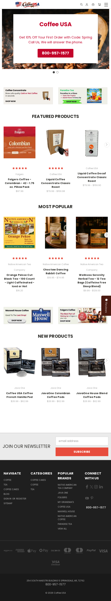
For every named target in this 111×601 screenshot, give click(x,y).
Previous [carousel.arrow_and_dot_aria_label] (4, 145)
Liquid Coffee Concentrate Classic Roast (55, 183)
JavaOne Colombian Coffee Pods (55, 395)
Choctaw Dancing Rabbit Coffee (55, 271)
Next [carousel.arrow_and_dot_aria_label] (107, 145)
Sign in (8, 498)
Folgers (62, 497)
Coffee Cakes (11, 489)
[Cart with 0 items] (99, 4)
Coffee (7, 479)
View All (62, 528)
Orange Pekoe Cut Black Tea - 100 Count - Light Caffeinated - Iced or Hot (19, 280)
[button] (55, 53)
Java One (63, 492)
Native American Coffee (67, 518)
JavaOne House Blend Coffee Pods (91, 395)
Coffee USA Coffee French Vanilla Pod (19, 395)
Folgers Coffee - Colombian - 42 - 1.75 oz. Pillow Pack (19, 183)
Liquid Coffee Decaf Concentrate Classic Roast (92, 177)
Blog (6, 494)
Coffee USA (64, 506)
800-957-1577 (96, 507)
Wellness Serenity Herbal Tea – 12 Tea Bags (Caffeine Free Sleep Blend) (92, 280)
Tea (5, 484)
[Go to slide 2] (57, 72)
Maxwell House (66, 511)
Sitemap (8, 503)
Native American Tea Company (67, 486)
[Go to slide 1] (54, 72)
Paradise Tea (65, 524)
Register (21, 498)
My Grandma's (66, 502)
